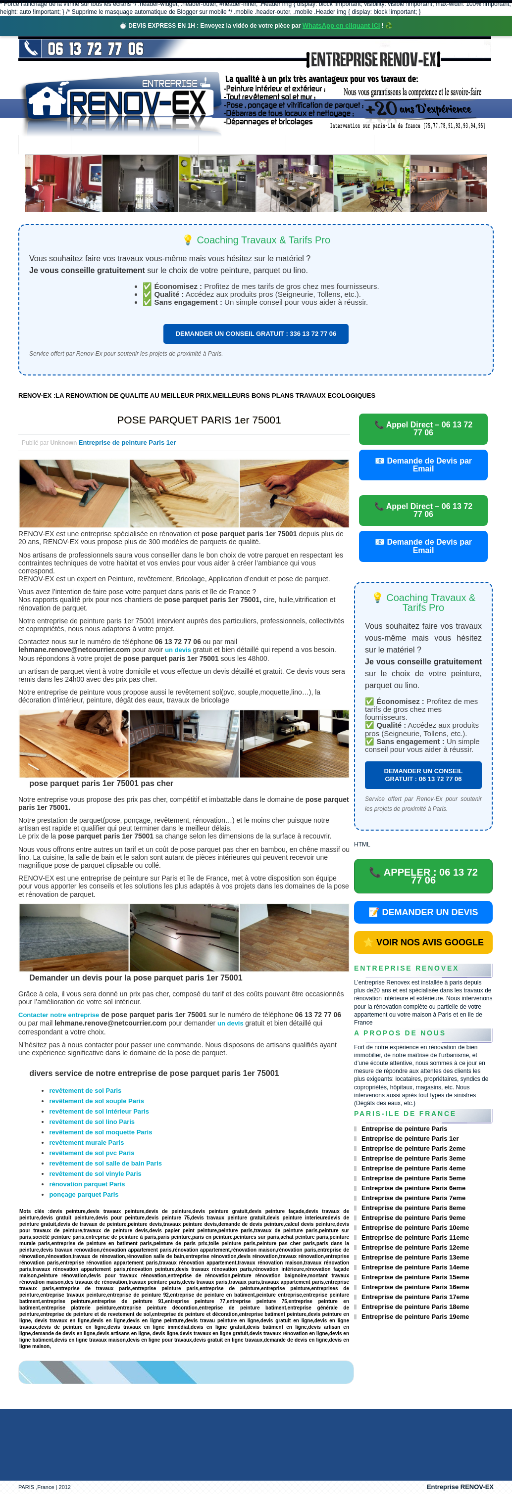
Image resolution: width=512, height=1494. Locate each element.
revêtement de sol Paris (85, 1090)
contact (401, 145)
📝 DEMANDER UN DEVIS (423, 912)
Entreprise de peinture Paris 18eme (415, 1306)
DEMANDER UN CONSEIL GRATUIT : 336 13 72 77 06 (256, 333)
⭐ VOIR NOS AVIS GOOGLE (423, 942)
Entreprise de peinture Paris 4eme (413, 1168)
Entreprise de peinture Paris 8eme (413, 1208)
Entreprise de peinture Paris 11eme (415, 1237)
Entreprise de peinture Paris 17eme (415, 1297)
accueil (44, 145)
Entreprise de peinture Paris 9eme (413, 1217)
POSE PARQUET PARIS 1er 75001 (199, 419)
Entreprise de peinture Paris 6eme (413, 1188)
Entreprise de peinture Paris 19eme (415, 1316)
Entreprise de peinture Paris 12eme (415, 1247)
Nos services (162, 145)
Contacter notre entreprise (58, 1015)
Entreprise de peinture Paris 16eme (415, 1287)
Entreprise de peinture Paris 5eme (413, 1178)
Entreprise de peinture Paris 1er (127, 442)
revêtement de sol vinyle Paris (95, 1173)
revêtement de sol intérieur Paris (99, 1111)
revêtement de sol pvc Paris (91, 1153)
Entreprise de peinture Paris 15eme (415, 1277)
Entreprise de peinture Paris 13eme (415, 1257)
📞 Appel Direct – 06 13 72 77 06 (423, 428)
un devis (179, 650)
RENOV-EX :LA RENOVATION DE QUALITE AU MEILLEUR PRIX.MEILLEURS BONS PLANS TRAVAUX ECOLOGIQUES (196, 395)
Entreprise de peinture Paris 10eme (415, 1227)
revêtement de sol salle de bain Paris (105, 1163)
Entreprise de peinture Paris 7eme (413, 1198)
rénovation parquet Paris (87, 1184)
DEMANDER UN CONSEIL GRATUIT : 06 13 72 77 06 (423, 775)
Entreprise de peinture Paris (404, 1128)
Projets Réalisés (242, 145)
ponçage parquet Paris (83, 1194)
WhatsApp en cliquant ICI (341, 25)
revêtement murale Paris (86, 1142)
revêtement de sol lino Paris (92, 1121)
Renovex (98, 145)
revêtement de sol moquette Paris (100, 1132)
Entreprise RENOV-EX (460, 1487)
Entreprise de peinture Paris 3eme (413, 1158)
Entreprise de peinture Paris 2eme (413, 1148)
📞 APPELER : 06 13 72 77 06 (423, 876)
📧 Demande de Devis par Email (423, 465)
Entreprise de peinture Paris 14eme (415, 1267)
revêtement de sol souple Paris (96, 1101)
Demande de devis (330, 145)
